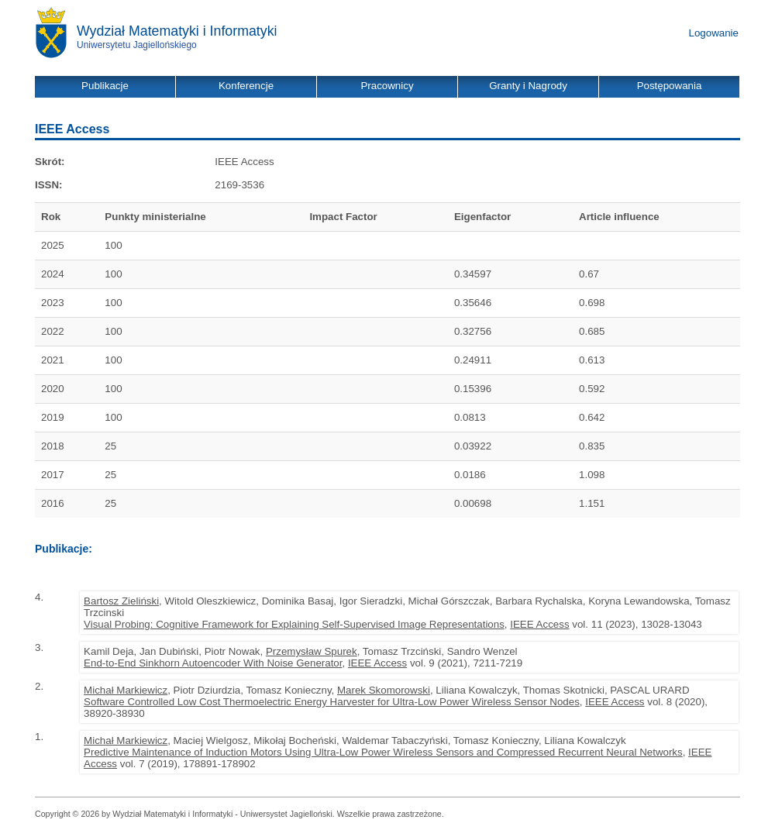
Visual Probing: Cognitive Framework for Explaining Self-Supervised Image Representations (294, 624)
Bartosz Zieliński (121, 601)
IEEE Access (539, 624)
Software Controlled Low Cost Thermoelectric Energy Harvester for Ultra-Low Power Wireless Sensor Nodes (332, 702)
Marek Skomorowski (383, 690)
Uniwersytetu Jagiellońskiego (137, 45)
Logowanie (714, 33)
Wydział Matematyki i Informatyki (177, 31)
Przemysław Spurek (311, 651)
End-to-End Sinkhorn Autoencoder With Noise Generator (213, 663)
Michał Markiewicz (125, 690)
